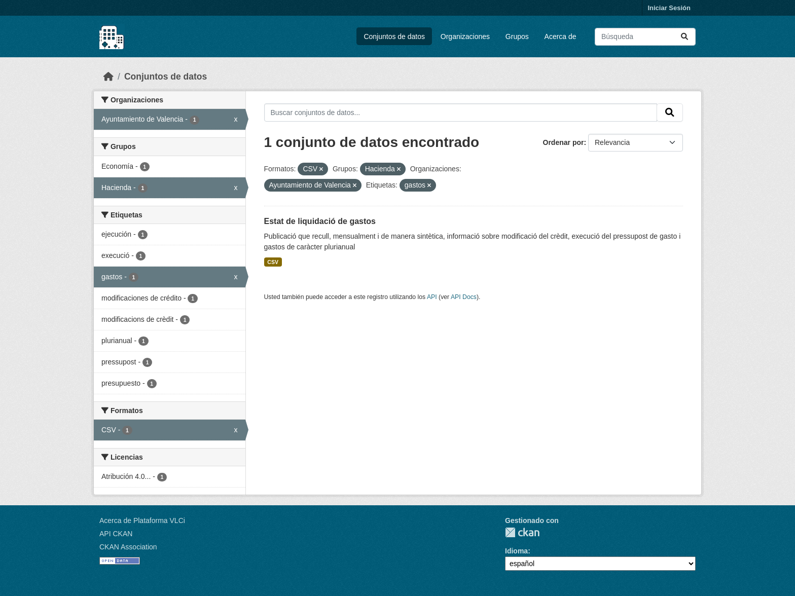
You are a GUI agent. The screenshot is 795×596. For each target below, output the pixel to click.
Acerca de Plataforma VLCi (142, 520)
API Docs (464, 297)
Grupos (517, 36)
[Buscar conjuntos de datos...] (645, 37)
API (432, 297)
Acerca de (560, 36)
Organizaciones (465, 36)
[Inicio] (108, 76)
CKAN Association (128, 547)
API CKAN (115, 534)
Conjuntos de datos (394, 36)
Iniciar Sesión (669, 8)
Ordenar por (563, 142)
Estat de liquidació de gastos (320, 221)
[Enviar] (684, 37)
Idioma (516, 551)
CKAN (522, 532)
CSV (272, 262)
